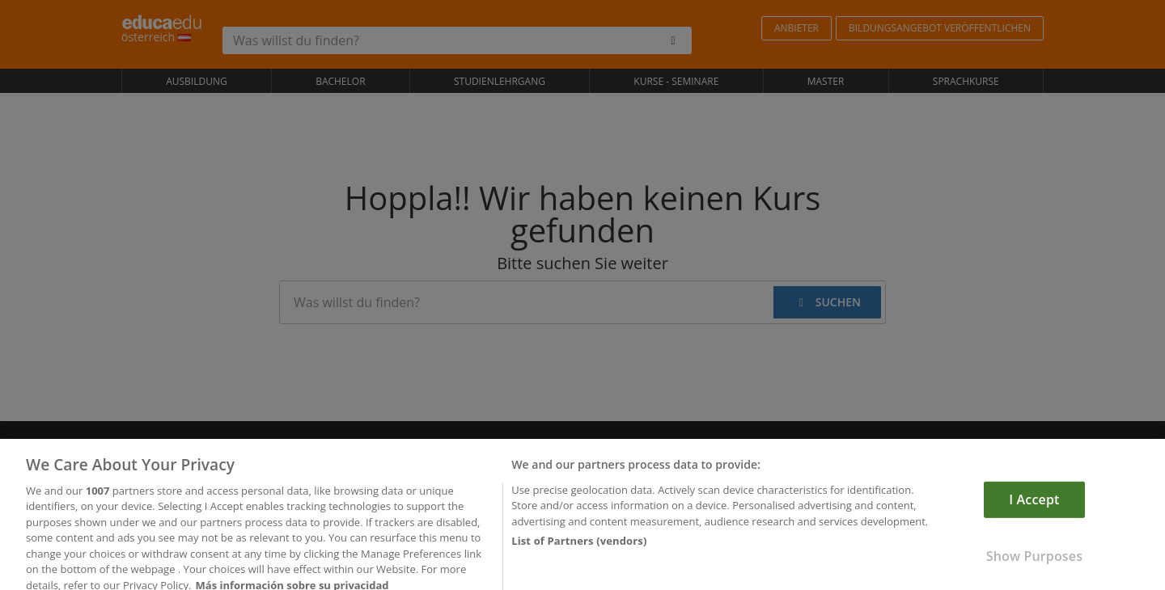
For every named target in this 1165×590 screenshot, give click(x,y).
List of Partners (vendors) (578, 557)
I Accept (1034, 516)
